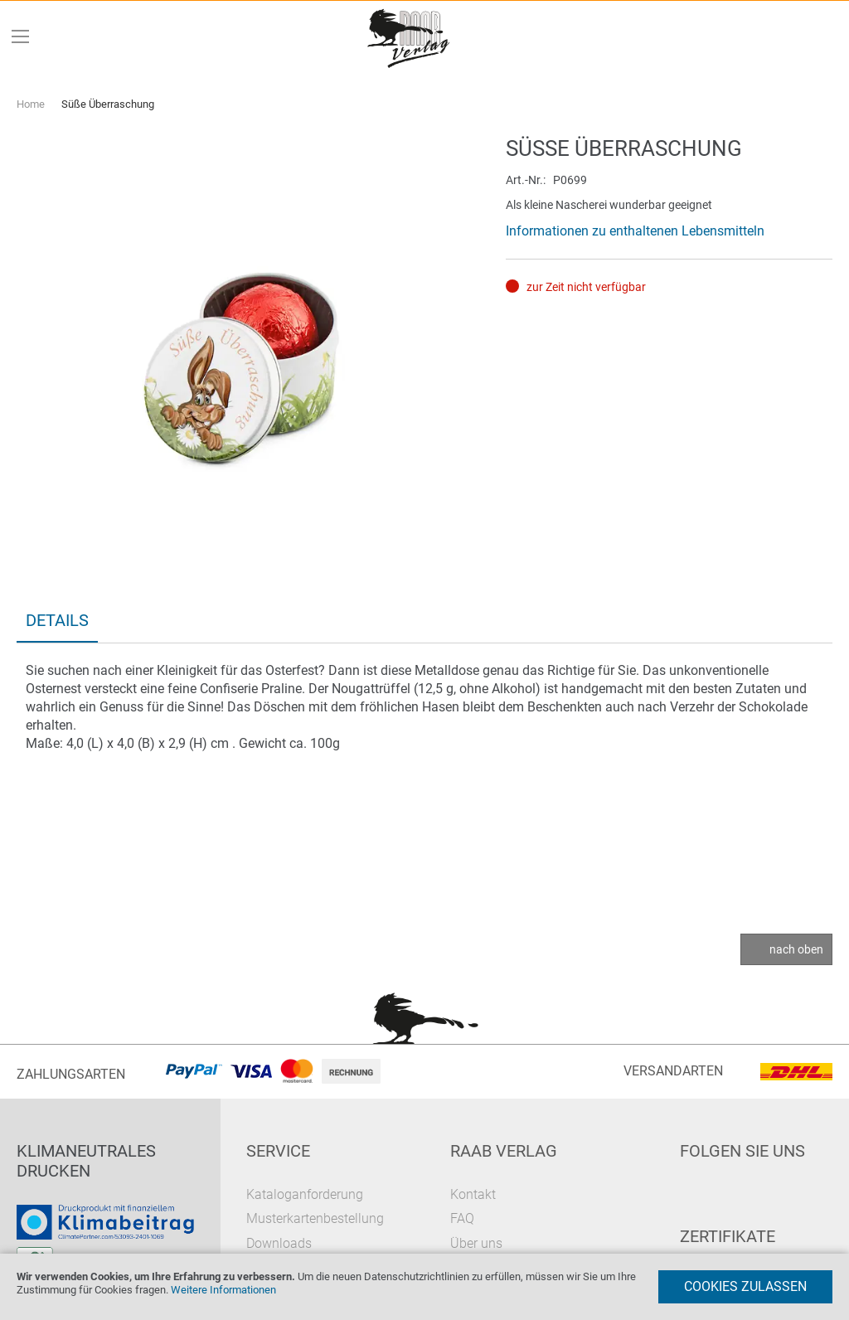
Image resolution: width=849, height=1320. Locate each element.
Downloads (279, 1243)
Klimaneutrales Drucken (86, 1161)
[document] (424, 1286)
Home (31, 104)
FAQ (462, 1218)
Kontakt (473, 1194)
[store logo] (409, 37)
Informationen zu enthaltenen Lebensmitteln (635, 231)
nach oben (796, 949)
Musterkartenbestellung (315, 1218)
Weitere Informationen (223, 1290)
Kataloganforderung (304, 1194)
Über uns (476, 1243)
